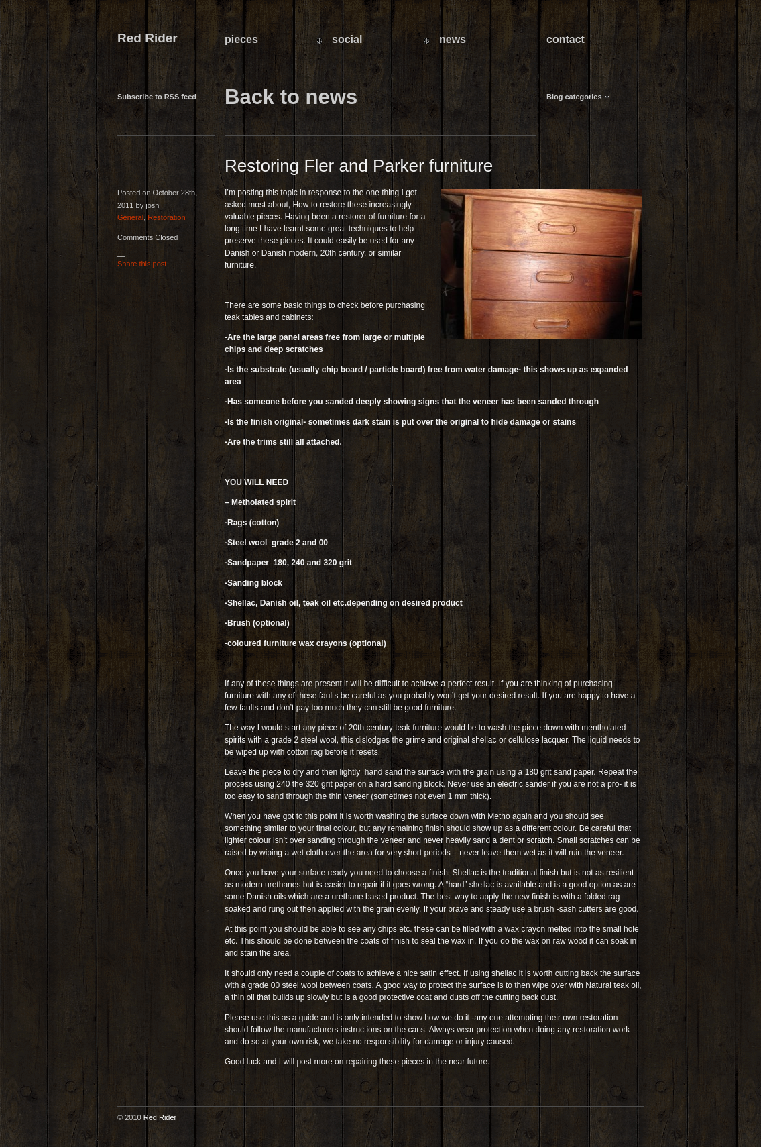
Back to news (291, 97)
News (452, 39)
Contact (565, 39)
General (130, 217)
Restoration (166, 217)
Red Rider (147, 38)
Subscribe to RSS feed (156, 97)
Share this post (141, 264)
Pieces (241, 39)
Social (347, 39)
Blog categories (574, 97)
